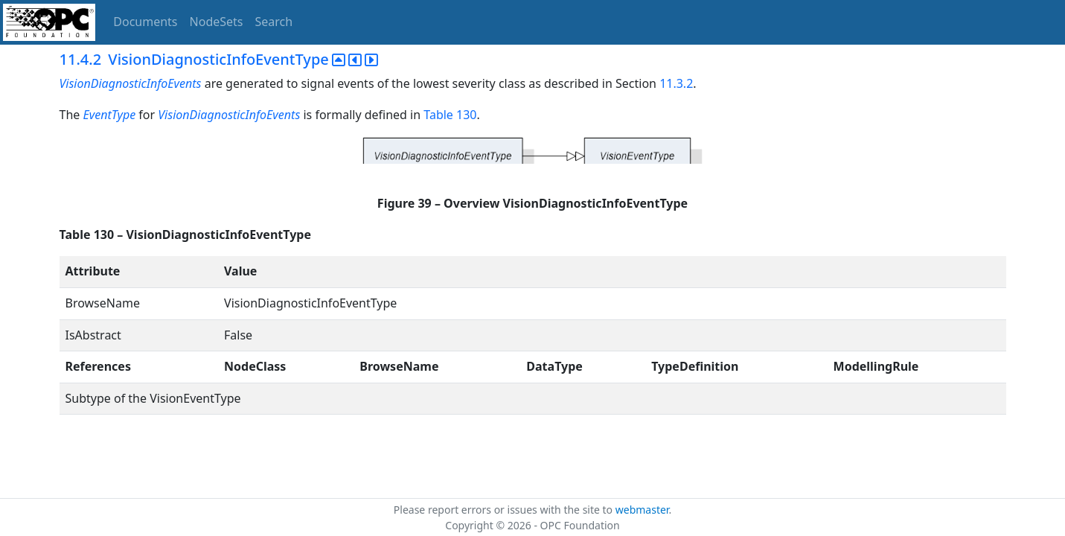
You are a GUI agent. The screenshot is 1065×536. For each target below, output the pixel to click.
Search (274, 21)
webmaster (642, 509)
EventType (109, 114)
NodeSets (216, 21)
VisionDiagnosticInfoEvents (132, 83)
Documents (145, 21)
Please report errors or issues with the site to (504, 509)
